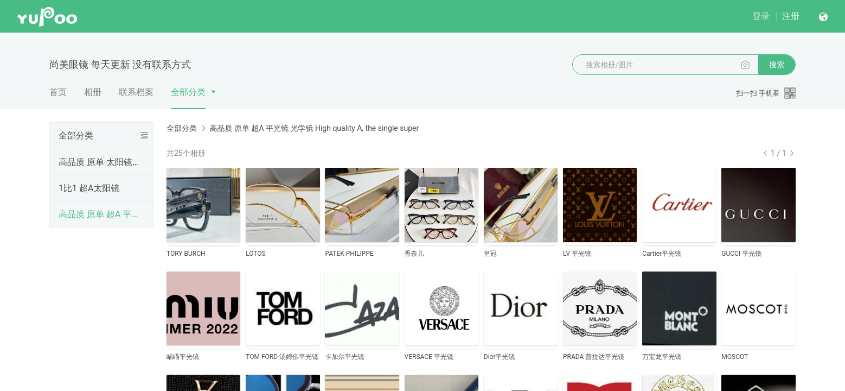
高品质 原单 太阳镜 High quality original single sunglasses (99, 162)
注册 (790, 16)
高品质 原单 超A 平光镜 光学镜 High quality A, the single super (99, 214)
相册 (92, 92)
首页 (58, 92)
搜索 (776, 64)
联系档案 (136, 92)
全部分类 (188, 92)
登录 (761, 16)
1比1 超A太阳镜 (89, 188)
